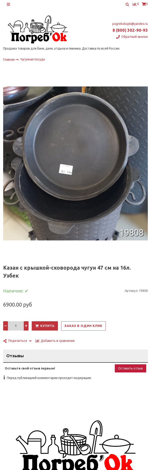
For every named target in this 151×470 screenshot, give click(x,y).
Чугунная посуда (32, 59)
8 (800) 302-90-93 (130, 30)
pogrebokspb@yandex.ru (130, 24)
